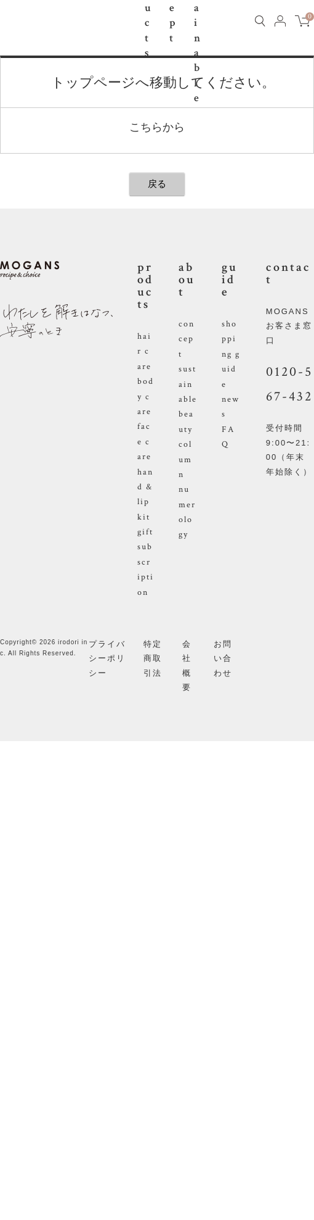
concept (187, 339)
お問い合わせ (223, 658)
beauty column (186, 444)
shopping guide (231, 354)
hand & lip (145, 487)
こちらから (157, 127)
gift (145, 531)
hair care (144, 351)
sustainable (188, 384)
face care (144, 441)
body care (145, 396)
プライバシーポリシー (107, 658)
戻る (157, 183)
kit (143, 517)
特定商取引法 (152, 658)
